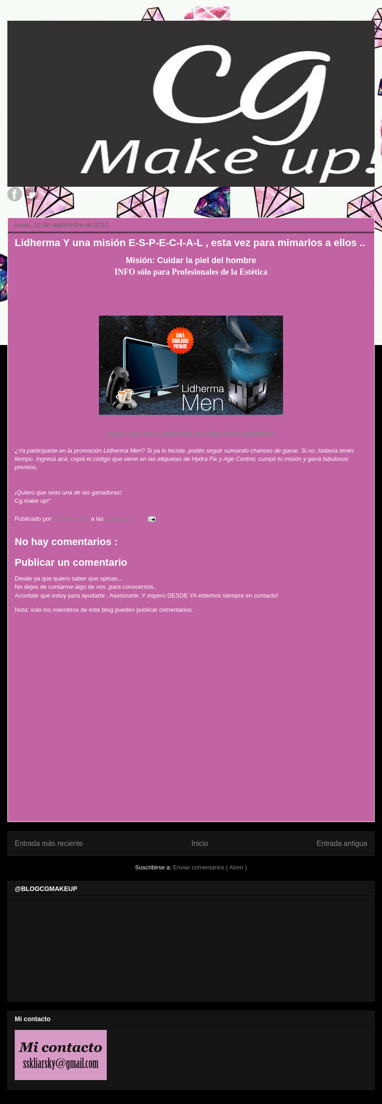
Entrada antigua (342, 843)
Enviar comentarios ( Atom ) (210, 867)
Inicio (199, 843)
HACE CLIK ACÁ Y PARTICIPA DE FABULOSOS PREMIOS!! (190, 434)
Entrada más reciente (49, 843)
